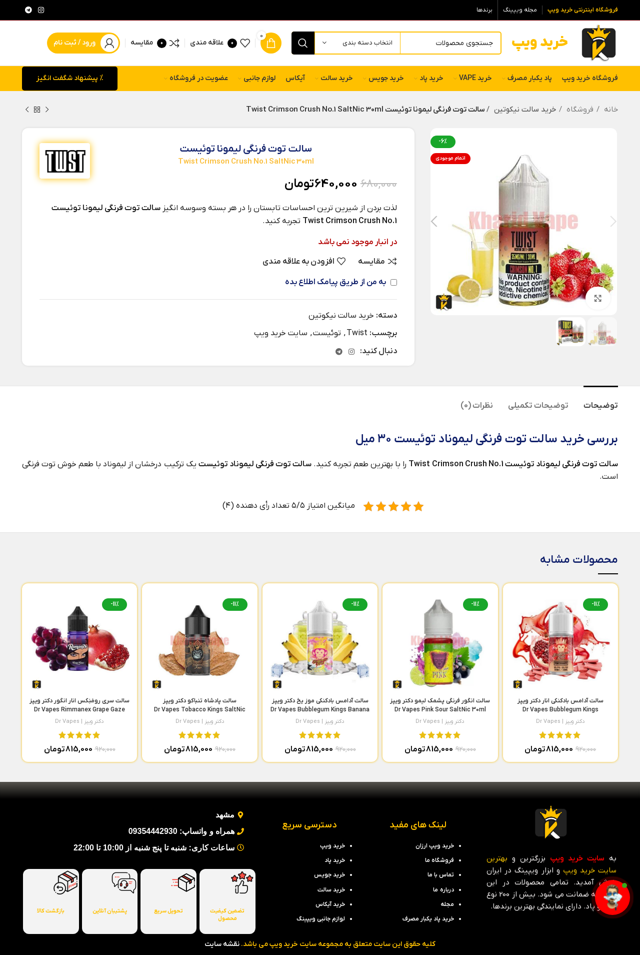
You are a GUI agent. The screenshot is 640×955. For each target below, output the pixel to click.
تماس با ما (441, 875)
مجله (447, 904)
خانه (610, 110)
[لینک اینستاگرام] (41, 10)
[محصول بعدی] (27, 110)
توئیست (327, 333)
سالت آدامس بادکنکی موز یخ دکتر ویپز (320, 710)
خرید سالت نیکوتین (523, 110)
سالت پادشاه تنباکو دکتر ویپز (200, 710)
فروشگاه (579, 110)
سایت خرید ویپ (281, 333)
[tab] (601, 401)
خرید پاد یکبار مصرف (428, 919)
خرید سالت (556, 439)
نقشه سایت (222, 944)
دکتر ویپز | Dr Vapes (560, 721)
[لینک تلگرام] (28, 10)
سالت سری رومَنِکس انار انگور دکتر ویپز (80, 710)
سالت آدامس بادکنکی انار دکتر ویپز (561, 710)
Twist (357, 333)
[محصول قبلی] (47, 110)
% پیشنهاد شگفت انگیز (70, 78)
